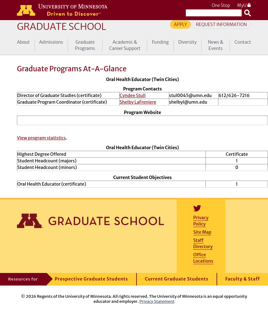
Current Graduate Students (177, 279)
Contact (242, 42)
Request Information (221, 24)
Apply (180, 24)
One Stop (221, 5)
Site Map (202, 232)
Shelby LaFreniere (138, 102)
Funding (160, 42)
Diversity (187, 42)
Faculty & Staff (242, 279)
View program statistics (41, 138)
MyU (244, 5)
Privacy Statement (156, 301)
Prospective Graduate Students (91, 279)
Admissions (51, 42)
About (23, 42)
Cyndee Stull (133, 95)
